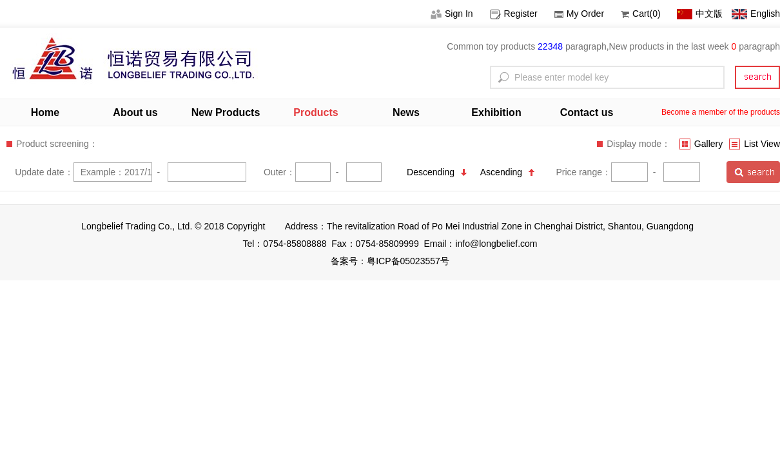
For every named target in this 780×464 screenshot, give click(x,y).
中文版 (700, 13)
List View (754, 144)
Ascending (507, 172)
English (756, 13)
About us (135, 112)
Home (45, 112)
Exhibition (496, 112)
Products (315, 112)
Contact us (587, 112)
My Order (579, 13)
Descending (437, 172)
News (406, 112)
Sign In (452, 13)
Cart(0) (641, 13)
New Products (225, 112)
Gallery (701, 144)
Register (514, 13)
